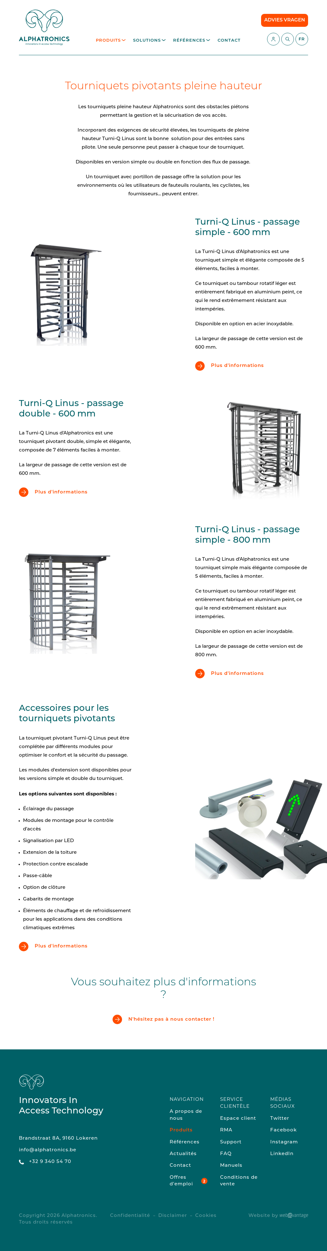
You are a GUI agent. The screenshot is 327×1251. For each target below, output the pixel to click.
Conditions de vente (239, 1181)
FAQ (226, 1154)
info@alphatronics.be (47, 1150)
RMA (226, 1130)
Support (231, 1142)
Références (191, 40)
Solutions (149, 40)
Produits (111, 40)
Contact (229, 40)
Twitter (279, 1118)
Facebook (283, 1130)
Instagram (284, 1142)
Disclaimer (172, 1215)
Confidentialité (130, 1215)
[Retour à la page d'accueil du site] (44, 27)
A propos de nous (186, 1115)
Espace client (238, 1118)
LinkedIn (282, 1154)
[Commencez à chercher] (287, 39)
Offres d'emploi (181, 1181)
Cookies (206, 1215)
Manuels (231, 1165)
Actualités (183, 1154)
